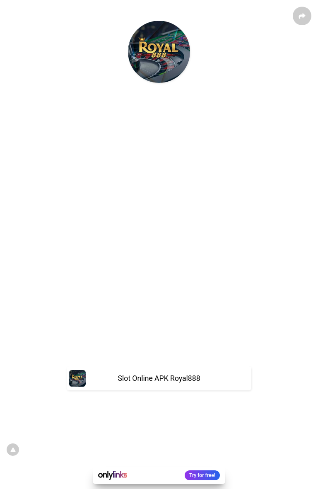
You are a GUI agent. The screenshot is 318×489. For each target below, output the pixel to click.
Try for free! (202, 475)
